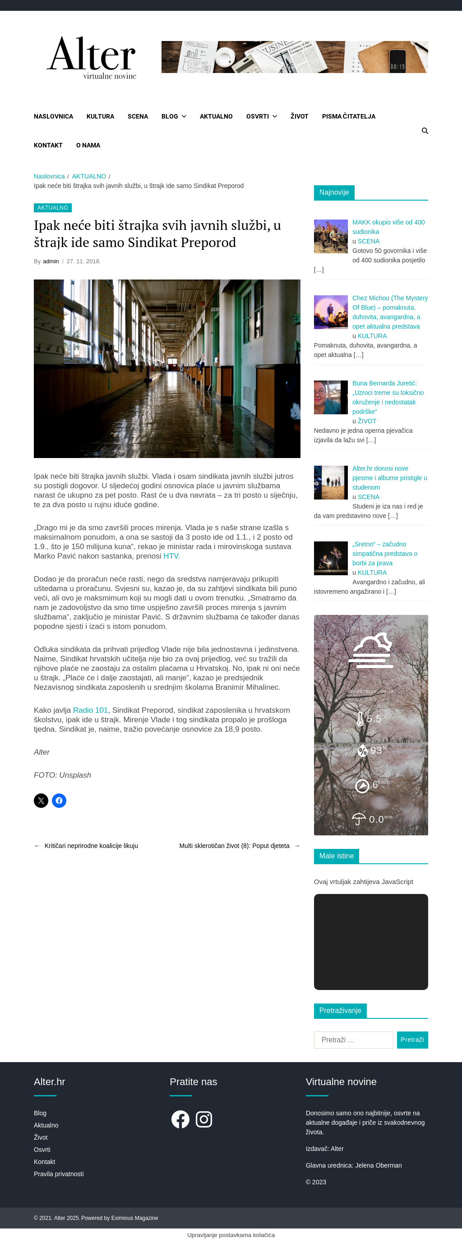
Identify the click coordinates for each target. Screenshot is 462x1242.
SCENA (138, 116)
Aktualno (46, 1125)
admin (51, 261)
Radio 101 (90, 710)
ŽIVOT (300, 116)
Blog (40, 1113)
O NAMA (88, 145)
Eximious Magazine (134, 1218)
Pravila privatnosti (59, 1174)
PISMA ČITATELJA (348, 116)
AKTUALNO (216, 116)
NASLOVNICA (53, 116)
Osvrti (42, 1149)
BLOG (174, 116)
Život (40, 1137)
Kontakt (44, 1161)
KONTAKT (48, 145)
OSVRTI (261, 116)
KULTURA (100, 116)
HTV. (171, 556)
